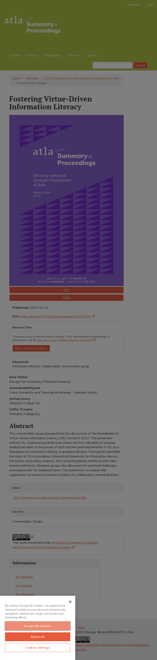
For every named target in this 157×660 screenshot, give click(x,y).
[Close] (70, 601)
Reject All (38, 636)
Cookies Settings (37, 647)
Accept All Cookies (37, 626)
